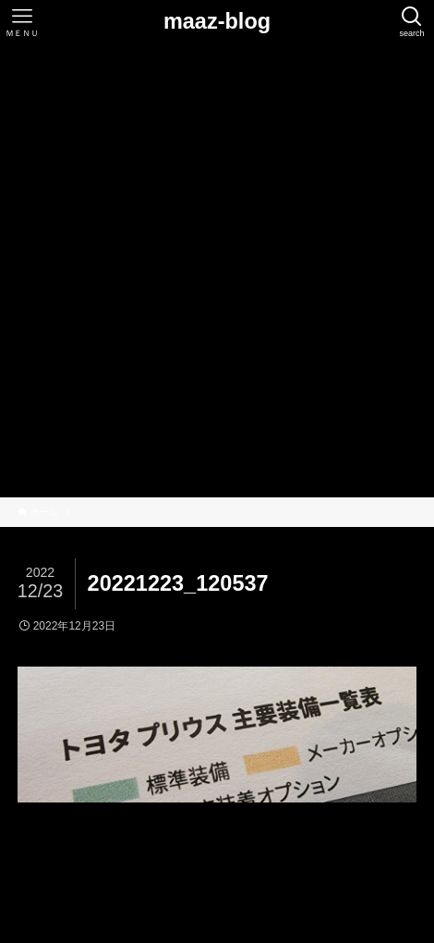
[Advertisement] (217, 271)
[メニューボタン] (22, 22)
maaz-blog (217, 22)
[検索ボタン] (412, 22)
